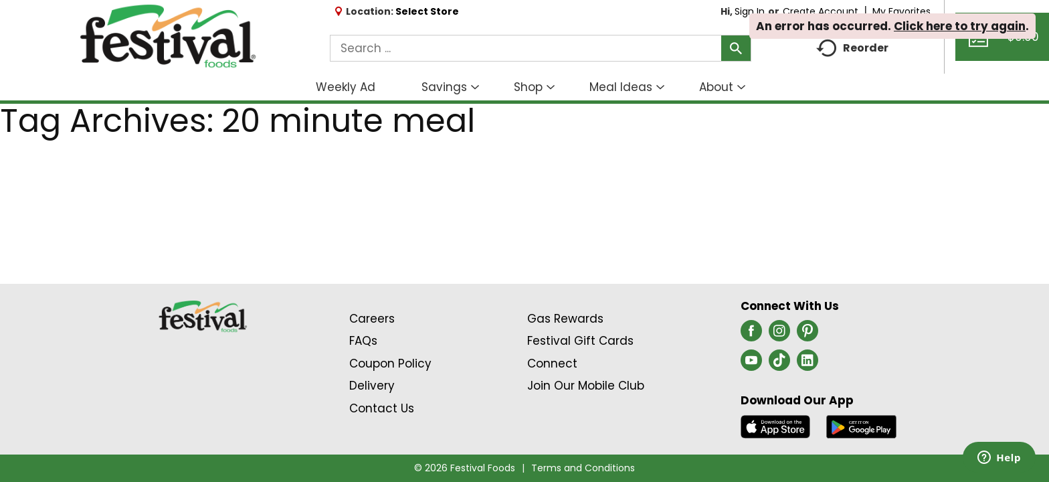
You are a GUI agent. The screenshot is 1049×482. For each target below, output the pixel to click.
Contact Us (381, 408)
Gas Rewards (565, 319)
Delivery (372, 386)
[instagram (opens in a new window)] (779, 335)
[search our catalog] (736, 48)
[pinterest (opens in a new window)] (807, 335)
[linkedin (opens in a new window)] (807, 364)
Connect (552, 363)
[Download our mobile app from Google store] (861, 426)
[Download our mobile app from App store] (776, 426)
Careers (372, 319)
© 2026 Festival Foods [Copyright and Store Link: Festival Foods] (464, 468)
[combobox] (540, 48)
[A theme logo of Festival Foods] (168, 36)
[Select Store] (428, 11)
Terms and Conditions (583, 468)
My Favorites (902, 11)
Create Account (820, 11)
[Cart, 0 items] (1002, 43)
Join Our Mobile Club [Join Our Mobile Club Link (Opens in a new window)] (585, 386)
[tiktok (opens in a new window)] (779, 364)
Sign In (750, 11)
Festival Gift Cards (580, 341)
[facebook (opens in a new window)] (751, 335)
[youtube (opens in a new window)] (751, 364)
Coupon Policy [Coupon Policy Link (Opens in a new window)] (390, 363)
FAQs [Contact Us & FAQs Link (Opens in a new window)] (363, 341)
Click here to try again (960, 26)
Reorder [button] (852, 48)
